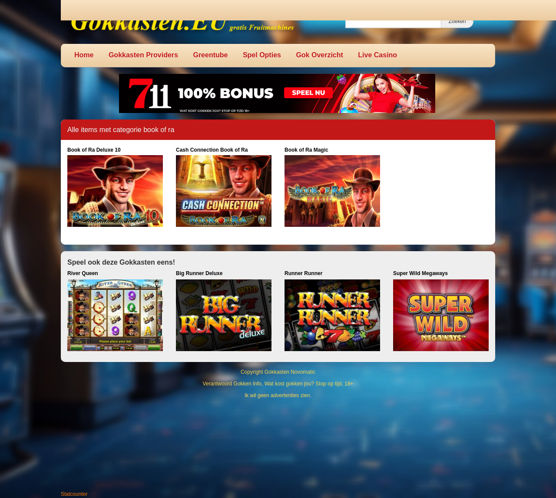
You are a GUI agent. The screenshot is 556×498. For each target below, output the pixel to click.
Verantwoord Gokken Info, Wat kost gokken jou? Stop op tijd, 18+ (278, 384)
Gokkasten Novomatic (290, 372)
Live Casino (377, 55)
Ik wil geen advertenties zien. (278, 395)
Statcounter (74, 494)
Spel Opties (262, 55)
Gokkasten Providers (143, 55)
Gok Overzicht (319, 55)
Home (83, 55)
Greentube (210, 55)
